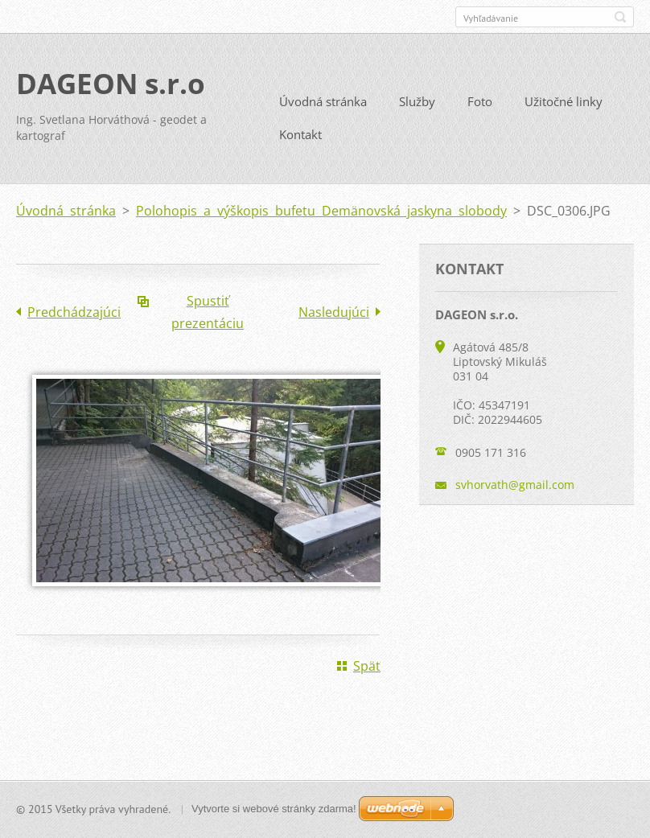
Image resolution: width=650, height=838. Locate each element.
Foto (479, 101)
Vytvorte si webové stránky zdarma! (273, 809)
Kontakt (300, 134)
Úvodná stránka (323, 101)
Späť (367, 666)
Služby (417, 101)
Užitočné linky (564, 101)
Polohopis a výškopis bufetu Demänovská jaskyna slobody (321, 211)
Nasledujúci (333, 312)
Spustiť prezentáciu (207, 312)
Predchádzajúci (74, 312)
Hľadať (620, 17)
